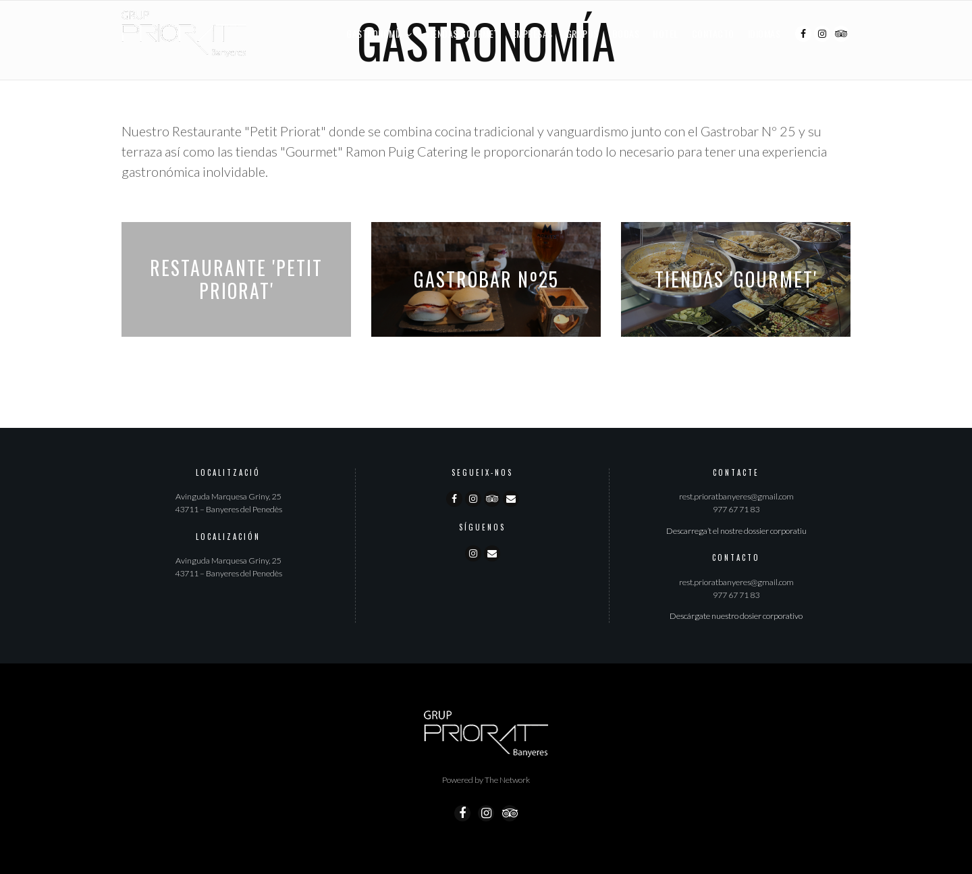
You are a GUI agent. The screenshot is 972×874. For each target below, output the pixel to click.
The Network (507, 780)
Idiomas (764, 33)
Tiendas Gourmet (462, 33)
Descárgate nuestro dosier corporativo (736, 616)
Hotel (665, 33)
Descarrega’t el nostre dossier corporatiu (736, 531)
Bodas (626, 33)
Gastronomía (374, 33)
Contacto (713, 33)
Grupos (582, 33)
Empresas (532, 33)
